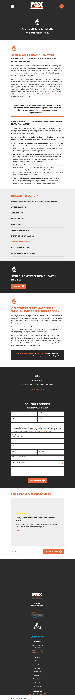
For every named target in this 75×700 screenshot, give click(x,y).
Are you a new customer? (19, 456)
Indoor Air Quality (37, 679)
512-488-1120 (37, 605)
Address (14, 434)
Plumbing (37, 675)
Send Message (37, 480)
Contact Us (37, 686)
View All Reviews (53, 551)
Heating (37, 668)
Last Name (42, 413)
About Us (37, 661)
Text (32, 390)
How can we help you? (18, 468)
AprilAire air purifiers (51, 94)
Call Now (18, 286)
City (13, 445)
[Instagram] (45, 694)
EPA (43, 131)
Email (37, 390)
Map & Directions (37, 653)
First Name (15, 413)
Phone (14, 418)
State (13, 451)
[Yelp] (34, 694)
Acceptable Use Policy (33, 431)
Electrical (37, 672)
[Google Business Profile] (41, 694)
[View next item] (16, 551)
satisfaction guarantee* (38, 343)
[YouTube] (30, 694)
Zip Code (41, 451)
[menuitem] (37, 201)
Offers (37, 683)
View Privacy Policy (45, 431)
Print (42, 390)
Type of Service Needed (18, 462)
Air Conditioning (37, 665)
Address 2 (14, 440)
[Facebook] (37, 694)
